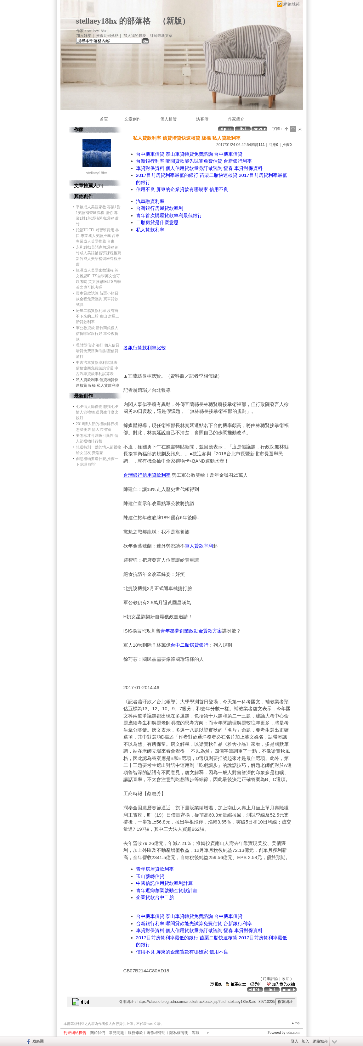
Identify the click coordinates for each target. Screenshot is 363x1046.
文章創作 (132, 119)
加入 (305, 1041)
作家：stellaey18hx (91, 31)
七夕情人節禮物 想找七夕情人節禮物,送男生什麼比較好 (97, 412)
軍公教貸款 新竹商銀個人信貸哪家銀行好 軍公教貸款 (97, 333)
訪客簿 (202, 119)
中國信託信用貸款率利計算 (164, 883)
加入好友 (83, 35)
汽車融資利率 (150, 201)
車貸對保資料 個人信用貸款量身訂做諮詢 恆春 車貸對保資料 (199, 168)
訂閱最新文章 (161, 35)
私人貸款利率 (150, 229)
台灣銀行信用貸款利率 (147, 475)
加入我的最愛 (134, 35)
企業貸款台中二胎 (155, 897)
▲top (295, 1023)
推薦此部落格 (107, 35)
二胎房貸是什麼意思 (157, 222)
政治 (285, 978)
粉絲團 (38, 1041)
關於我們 (97, 1033)
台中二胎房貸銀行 (189, 645)
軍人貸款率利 (199, 545)
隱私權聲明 (178, 1033)
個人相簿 (168, 119)
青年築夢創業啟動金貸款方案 (191, 630)
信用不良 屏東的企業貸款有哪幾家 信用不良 (182, 189)
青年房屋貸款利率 (155, 869)
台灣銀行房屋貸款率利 (159, 208)
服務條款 (135, 1033)
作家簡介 (236, 119)
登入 (294, 1041)
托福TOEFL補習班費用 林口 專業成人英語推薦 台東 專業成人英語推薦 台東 (98, 236)
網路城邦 (291, 4)
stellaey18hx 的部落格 (113, 21)
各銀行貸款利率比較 (144, 347)
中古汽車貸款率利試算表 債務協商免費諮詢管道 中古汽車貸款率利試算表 (97, 368)
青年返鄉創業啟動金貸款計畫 (166, 890)
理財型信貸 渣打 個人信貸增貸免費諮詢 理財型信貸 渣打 (98, 351)
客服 (196, 1033)
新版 (174, 21)
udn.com (293, 1032)
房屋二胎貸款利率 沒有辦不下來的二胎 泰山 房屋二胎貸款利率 (98, 316)
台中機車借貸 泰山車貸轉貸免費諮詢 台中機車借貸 (189, 154)
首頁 (104, 119)
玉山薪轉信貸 (150, 876)
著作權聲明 (156, 1033)
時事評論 (270, 978)
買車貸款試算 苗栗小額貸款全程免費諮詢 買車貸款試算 (97, 299)
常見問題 (116, 1033)
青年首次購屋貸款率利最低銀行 (169, 215)
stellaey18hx (96, 173)
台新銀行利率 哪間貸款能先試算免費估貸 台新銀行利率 (194, 161)
